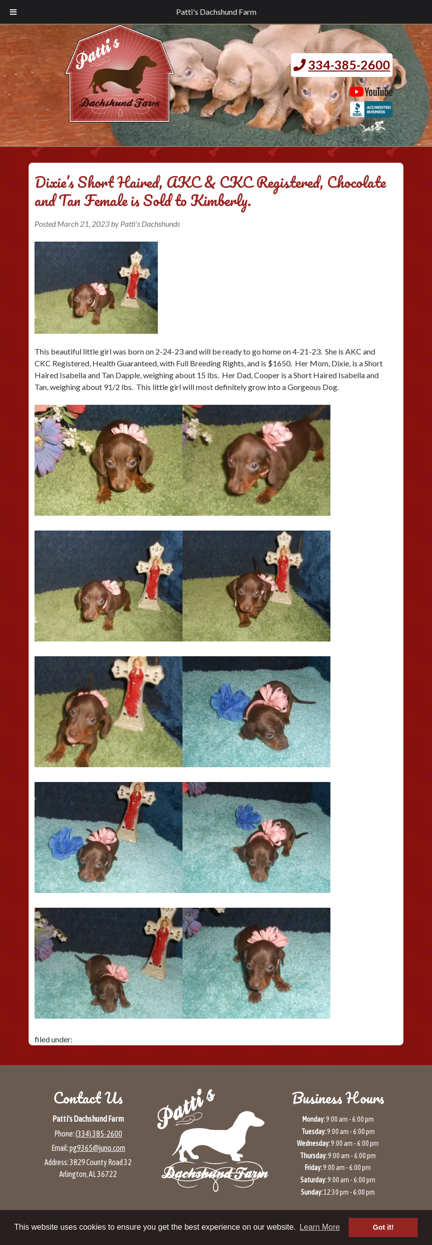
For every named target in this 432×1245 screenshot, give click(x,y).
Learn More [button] (319, 1227)
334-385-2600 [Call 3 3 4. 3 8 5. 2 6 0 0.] (349, 64)
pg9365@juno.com (97, 1147)
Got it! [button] (383, 1227)
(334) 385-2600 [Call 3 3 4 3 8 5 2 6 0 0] (98, 1133)
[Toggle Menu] (13, 12)
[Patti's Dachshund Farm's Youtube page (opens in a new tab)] (371, 91)
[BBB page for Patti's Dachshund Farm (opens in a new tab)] (371, 112)
